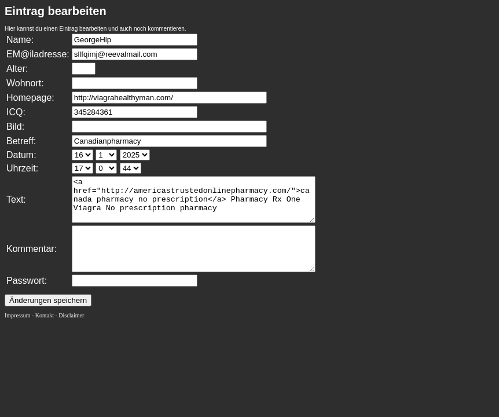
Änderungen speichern (48, 317)
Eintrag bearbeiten (56, 11)
